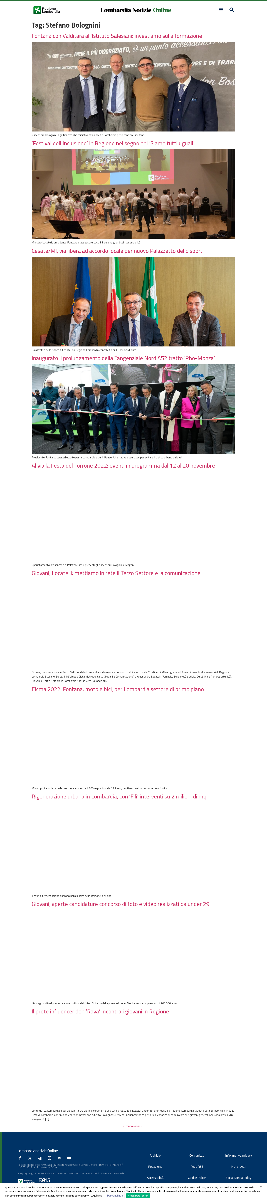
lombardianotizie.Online (38, 1151)
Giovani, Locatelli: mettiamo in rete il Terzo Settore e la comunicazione (116, 573)
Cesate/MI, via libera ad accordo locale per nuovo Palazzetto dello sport (117, 250)
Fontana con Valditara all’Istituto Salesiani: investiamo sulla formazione (117, 35)
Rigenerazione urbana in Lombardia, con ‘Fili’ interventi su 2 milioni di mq (119, 796)
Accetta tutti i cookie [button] (138, 1196)
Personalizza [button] (115, 1195)
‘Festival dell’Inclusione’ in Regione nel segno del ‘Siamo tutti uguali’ (113, 143)
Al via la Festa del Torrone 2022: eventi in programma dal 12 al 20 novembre (123, 465)
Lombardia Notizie (126, 10)
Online (162, 10)
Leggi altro (96, 1195)
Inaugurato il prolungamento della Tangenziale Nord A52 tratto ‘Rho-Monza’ (123, 358)
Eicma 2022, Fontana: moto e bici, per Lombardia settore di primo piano (118, 689)
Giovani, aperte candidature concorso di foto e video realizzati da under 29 (121, 903)
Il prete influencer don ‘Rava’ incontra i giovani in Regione (100, 1011)
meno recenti (132, 1126)
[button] (231, 10)
